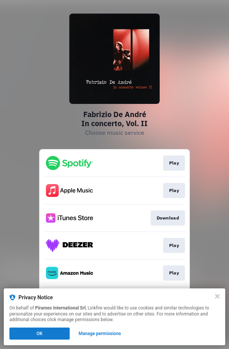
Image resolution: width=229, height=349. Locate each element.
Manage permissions (100, 333)
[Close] (217, 296)
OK (40, 333)
